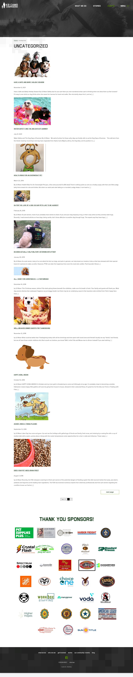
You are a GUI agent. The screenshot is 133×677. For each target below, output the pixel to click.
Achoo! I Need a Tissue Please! (25, 427)
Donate (111, 6)
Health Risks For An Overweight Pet (28, 176)
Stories (97, 6)
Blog (93, 657)
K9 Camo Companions (11, 6)
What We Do (80, 6)
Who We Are (52, 657)
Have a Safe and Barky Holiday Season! (29, 82)
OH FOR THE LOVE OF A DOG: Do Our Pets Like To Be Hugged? (36, 206)
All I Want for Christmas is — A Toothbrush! (31, 281)
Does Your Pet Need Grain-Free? (26, 474)
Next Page (110, 496)
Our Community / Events (82, 657)
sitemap (72, 666)
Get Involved (62, 657)
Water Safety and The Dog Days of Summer (31, 129)
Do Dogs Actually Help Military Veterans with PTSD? (35, 253)
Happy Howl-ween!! (21, 377)
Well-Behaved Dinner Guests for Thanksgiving (32, 330)
